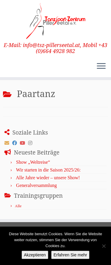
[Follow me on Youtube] (24, 143)
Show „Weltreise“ (33, 162)
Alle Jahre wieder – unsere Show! (48, 177)
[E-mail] (8, 143)
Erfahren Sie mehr (70, 254)
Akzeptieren (35, 254)
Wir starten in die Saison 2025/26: (48, 169)
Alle (18, 206)
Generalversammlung (36, 185)
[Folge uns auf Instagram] (31, 143)
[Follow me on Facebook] (16, 143)
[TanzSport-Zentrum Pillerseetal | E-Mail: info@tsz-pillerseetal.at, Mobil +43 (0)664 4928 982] (55, 21)
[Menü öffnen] (101, 66)
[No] (104, 246)
